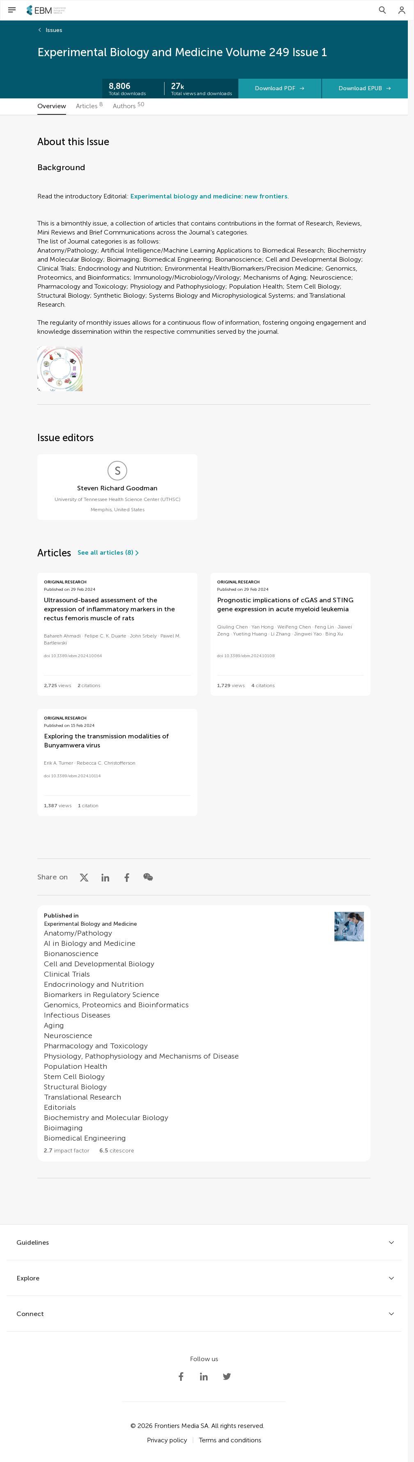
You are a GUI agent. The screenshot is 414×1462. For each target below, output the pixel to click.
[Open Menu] (12, 10)
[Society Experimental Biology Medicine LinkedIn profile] (204, 1377)
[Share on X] (84, 877)
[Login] (402, 10)
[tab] (51, 106)
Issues (54, 30)
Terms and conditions (230, 1440)
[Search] (382, 10)
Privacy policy (167, 1440)
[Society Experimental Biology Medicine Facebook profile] (181, 1377)
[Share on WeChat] (148, 877)
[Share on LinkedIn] (105, 877)
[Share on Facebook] (127, 877)
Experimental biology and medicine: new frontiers (209, 196)
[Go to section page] (204, 1033)
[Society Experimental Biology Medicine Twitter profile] (227, 1377)
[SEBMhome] (46, 10)
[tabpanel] (204, 669)
